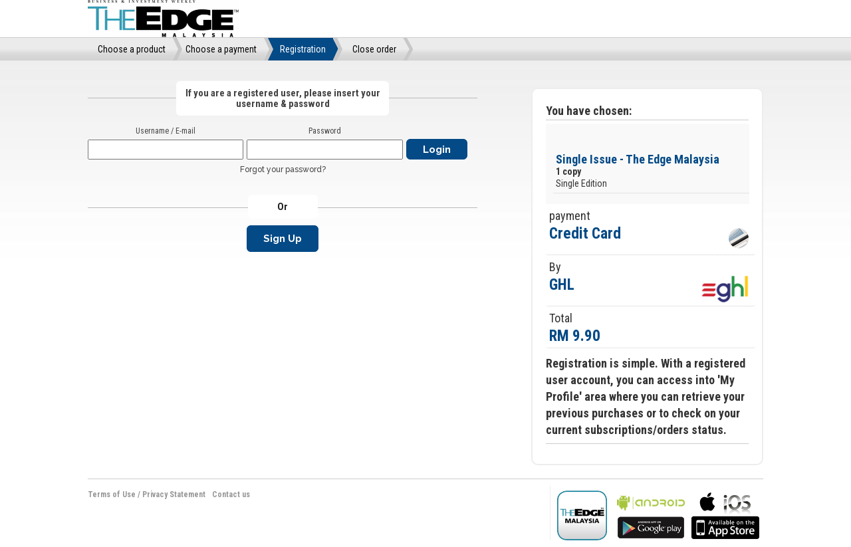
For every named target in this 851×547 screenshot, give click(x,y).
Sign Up (282, 239)
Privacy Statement (173, 494)
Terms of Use (112, 494)
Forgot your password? (283, 169)
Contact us (231, 494)
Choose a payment (221, 49)
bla (651, 514)
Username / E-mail (165, 131)
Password (324, 131)
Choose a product (132, 49)
